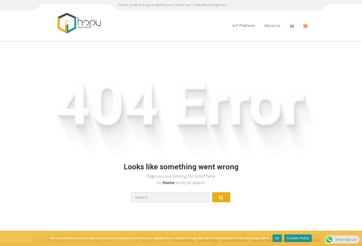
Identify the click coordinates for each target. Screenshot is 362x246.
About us (272, 25)
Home (169, 182)
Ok (277, 238)
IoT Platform (244, 25)
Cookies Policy (298, 238)
